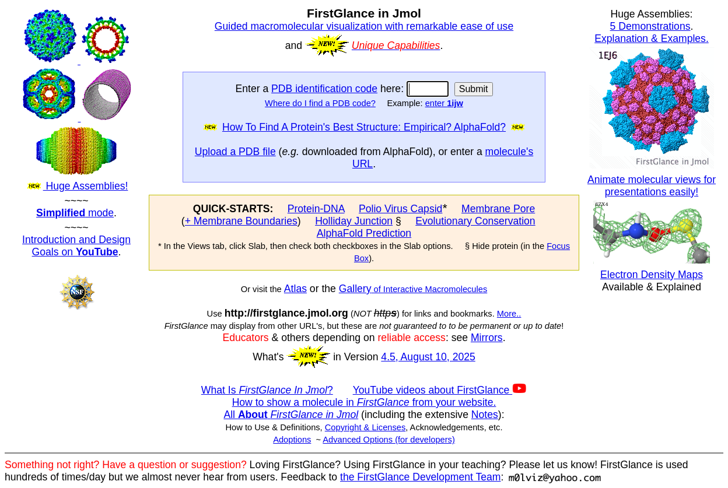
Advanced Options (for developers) (388, 439)
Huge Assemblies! (76, 100)
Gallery (355, 288)
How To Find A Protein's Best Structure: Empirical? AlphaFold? (364, 127)
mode (75, 213)
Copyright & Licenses (365, 427)
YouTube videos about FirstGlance (440, 390)
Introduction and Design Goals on (76, 246)
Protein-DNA (316, 209)
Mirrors (487, 337)
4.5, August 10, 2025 (428, 357)
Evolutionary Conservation (475, 221)
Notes (484, 414)
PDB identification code (324, 88)
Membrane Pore (498, 209)
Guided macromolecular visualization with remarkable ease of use (364, 26)
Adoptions (292, 439)
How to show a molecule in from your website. (364, 402)
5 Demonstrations (650, 26)
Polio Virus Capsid (400, 209)
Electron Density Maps (651, 274)
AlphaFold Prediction (364, 233)
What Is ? (267, 390)
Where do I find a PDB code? (320, 103)
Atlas (295, 288)
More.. (509, 313)
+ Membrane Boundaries (241, 221)
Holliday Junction (354, 221)
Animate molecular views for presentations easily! (651, 186)
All (290, 414)
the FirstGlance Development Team (420, 477)
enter (444, 103)
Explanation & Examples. (651, 38)
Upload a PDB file (235, 151)
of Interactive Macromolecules (430, 289)
